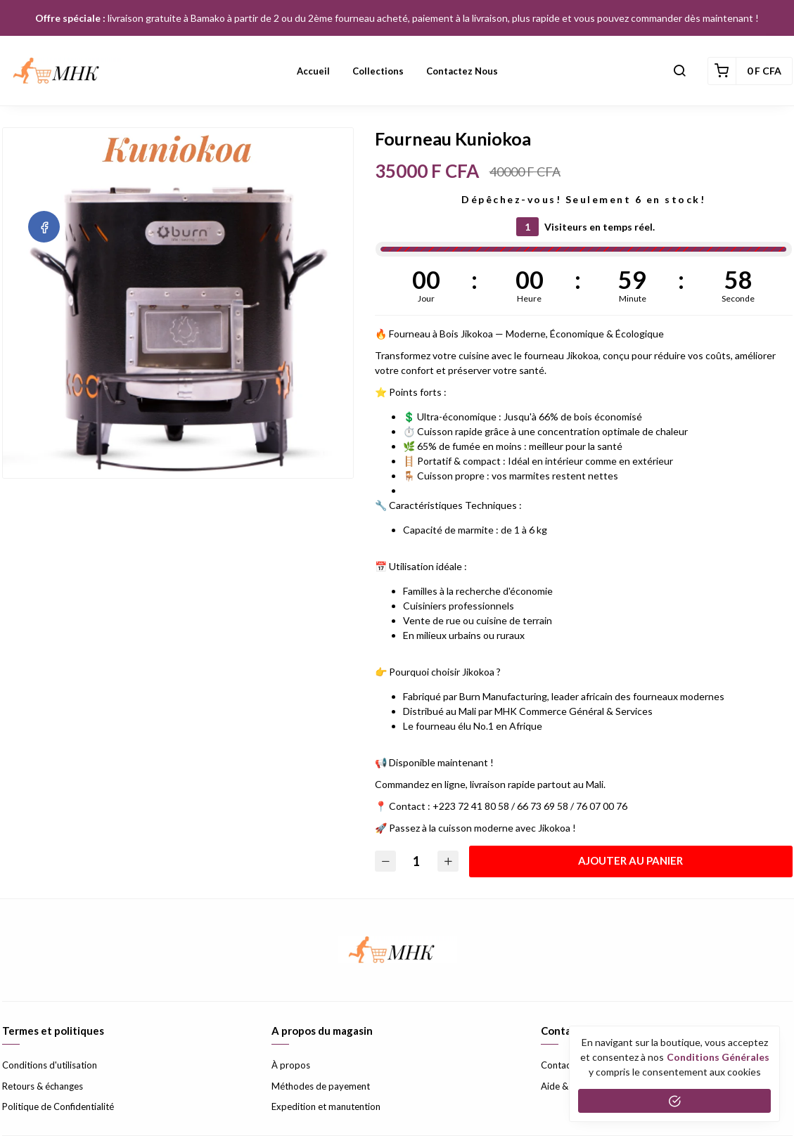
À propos (290, 1065)
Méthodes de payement (320, 1086)
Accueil (313, 71)
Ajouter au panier (631, 860)
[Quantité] (417, 861)
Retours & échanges (42, 1086)
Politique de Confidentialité (58, 1106)
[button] (679, 71)
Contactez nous (462, 71)
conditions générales (718, 1057)
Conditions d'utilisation (49, 1065)
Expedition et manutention (325, 1106)
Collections (378, 71)
